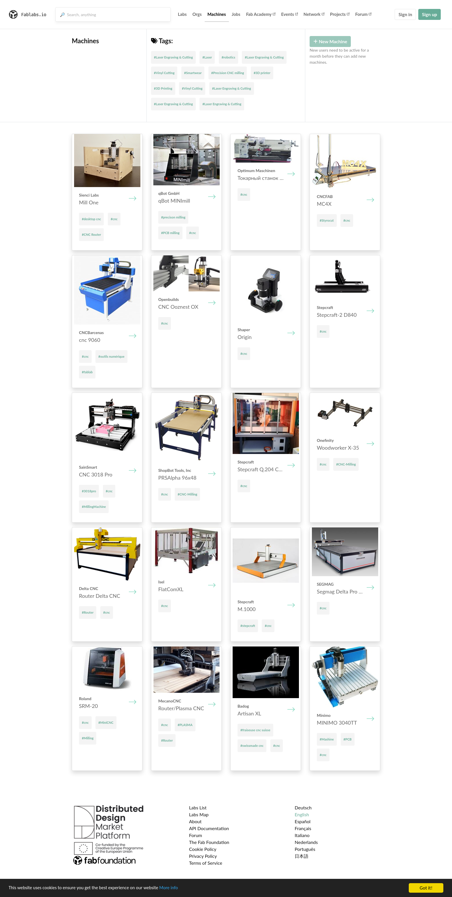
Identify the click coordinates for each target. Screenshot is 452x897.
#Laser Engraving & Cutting (173, 57)
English (302, 814)
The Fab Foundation (209, 842)
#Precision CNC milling (227, 73)
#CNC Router (91, 234)
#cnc (114, 219)
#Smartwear (193, 73)
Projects (339, 14)
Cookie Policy (202, 849)
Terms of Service (205, 863)
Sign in (405, 14)
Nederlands (306, 842)
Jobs (236, 14)
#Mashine (327, 739)
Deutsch (303, 807)
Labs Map (199, 814)
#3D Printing (163, 88)
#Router (87, 612)
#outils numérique (111, 356)
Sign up (429, 14)
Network (314, 14)
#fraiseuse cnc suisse (255, 730)
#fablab (87, 372)
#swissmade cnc (251, 745)
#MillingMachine (94, 506)
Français (303, 828)
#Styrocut (327, 220)
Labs (182, 14)
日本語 (301, 856)
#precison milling (173, 217)
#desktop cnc (91, 219)
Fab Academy (261, 14)
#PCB (348, 739)
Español (302, 821)
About (195, 821)
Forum (363, 14)
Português (305, 849)
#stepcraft (247, 625)
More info (177, 888)
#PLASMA (185, 725)
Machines (217, 14)
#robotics (228, 57)
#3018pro (89, 491)
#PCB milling (170, 233)
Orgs (197, 14)
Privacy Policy (203, 856)
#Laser (207, 57)
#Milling (87, 738)
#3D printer (262, 73)
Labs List (198, 807)
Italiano (302, 835)
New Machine (330, 41)
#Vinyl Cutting (164, 73)
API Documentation (209, 828)
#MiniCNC (105, 722)
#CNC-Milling (187, 494)
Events (289, 14)
